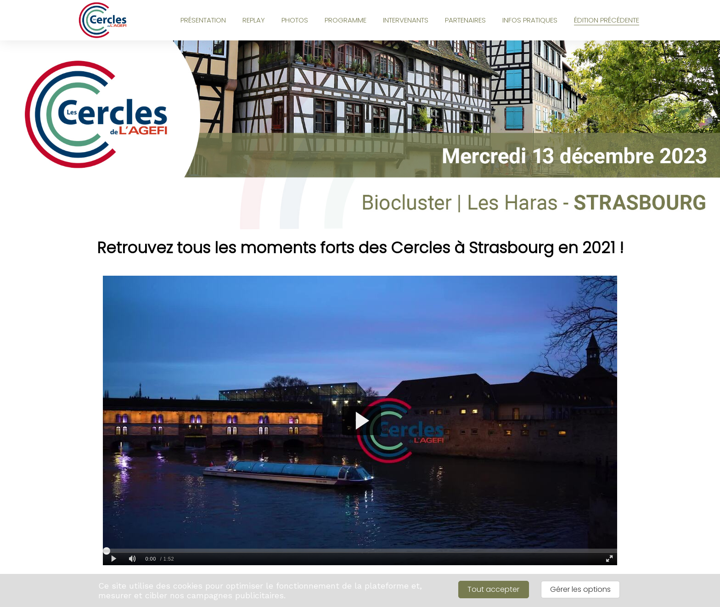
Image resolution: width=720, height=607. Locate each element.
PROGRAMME (345, 20)
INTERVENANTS (405, 20)
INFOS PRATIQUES (529, 20)
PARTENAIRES (465, 20)
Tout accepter (493, 589)
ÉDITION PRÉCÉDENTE (606, 20)
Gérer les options (580, 589)
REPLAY (253, 20)
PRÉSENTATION (203, 20)
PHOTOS (294, 20)
